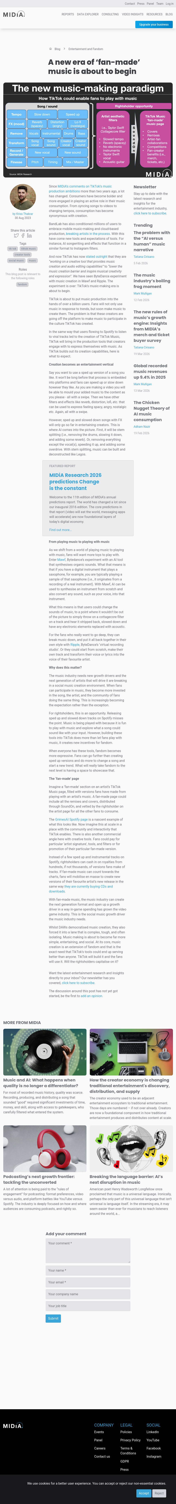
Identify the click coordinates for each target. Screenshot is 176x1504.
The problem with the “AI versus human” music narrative (152, 241)
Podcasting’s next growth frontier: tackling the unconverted (39, 1179)
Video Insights (132, 14)
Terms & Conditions (128, 1450)
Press (140, 3)
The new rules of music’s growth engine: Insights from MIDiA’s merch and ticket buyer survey (152, 326)
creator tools (22, 254)
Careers (99, 1448)
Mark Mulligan (143, 293)
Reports (68, 14)
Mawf (61, 560)
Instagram (154, 1456)
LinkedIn (153, 1432)
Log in (170, 3)
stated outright (96, 257)
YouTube (153, 1440)
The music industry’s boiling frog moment (152, 280)
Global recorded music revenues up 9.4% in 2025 (150, 371)
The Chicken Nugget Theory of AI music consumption (152, 411)
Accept (144, 1493)
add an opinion (91, 996)
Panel (150, 3)
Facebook (154, 1448)
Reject (159, 1493)
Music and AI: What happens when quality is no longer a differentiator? (40, 1083)
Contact (130, 3)
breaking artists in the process (88, 234)
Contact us (102, 1456)
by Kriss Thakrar (23, 213)
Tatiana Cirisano (144, 256)
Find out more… (60, 530)
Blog (169, 14)
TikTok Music (28, 248)
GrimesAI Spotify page (71, 819)
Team (160, 3)
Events (99, 1432)
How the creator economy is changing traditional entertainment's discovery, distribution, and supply (130, 1085)
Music (32, 260)
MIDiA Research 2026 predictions (75, 482)
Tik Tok (12, 248)
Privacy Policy (130, 1440)
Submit (53, 1318)
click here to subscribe (78, 983)
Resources (155, 14)
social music (16, 260)
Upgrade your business (154, 24)
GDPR (124, 1461)
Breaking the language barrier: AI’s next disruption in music (126, 1179)
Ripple (75, 645)
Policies (126, 1432)
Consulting (110, 14)
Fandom (22, 284)
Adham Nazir (142, 426)
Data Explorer (88, 14)
